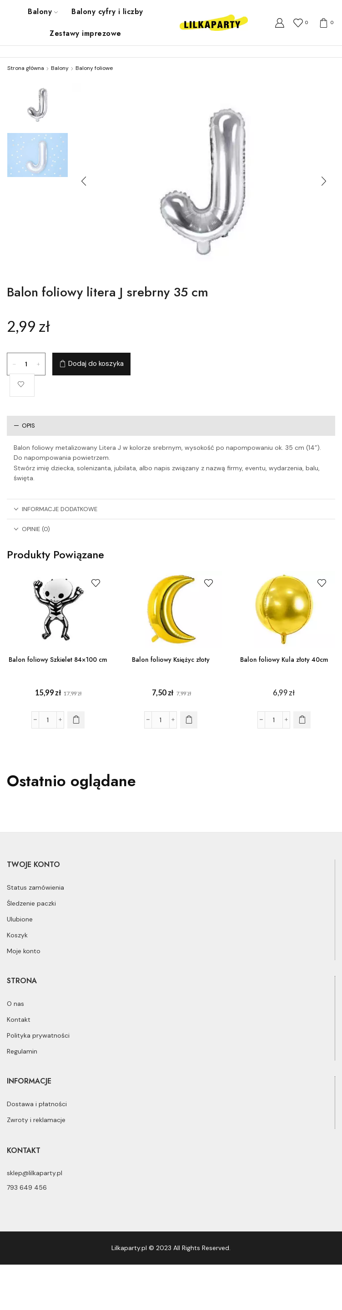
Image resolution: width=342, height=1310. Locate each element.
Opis (24, 425)
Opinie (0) (32, 529)
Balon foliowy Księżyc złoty (171, 659)
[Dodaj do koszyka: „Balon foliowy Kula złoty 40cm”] (302, 720)
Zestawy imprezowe (85, 33)
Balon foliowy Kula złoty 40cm (284, 659)
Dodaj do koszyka (96, 363)
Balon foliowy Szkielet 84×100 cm (58, 659)
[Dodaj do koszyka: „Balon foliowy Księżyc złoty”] (188, 720)
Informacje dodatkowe (55, 509)
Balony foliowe (94, 68)
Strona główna (25, 68)
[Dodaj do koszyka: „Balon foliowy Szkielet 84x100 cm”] (76, 720)
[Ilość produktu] (26, 364)
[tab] (171, 425)
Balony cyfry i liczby (107, 11)
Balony (43, 11)
